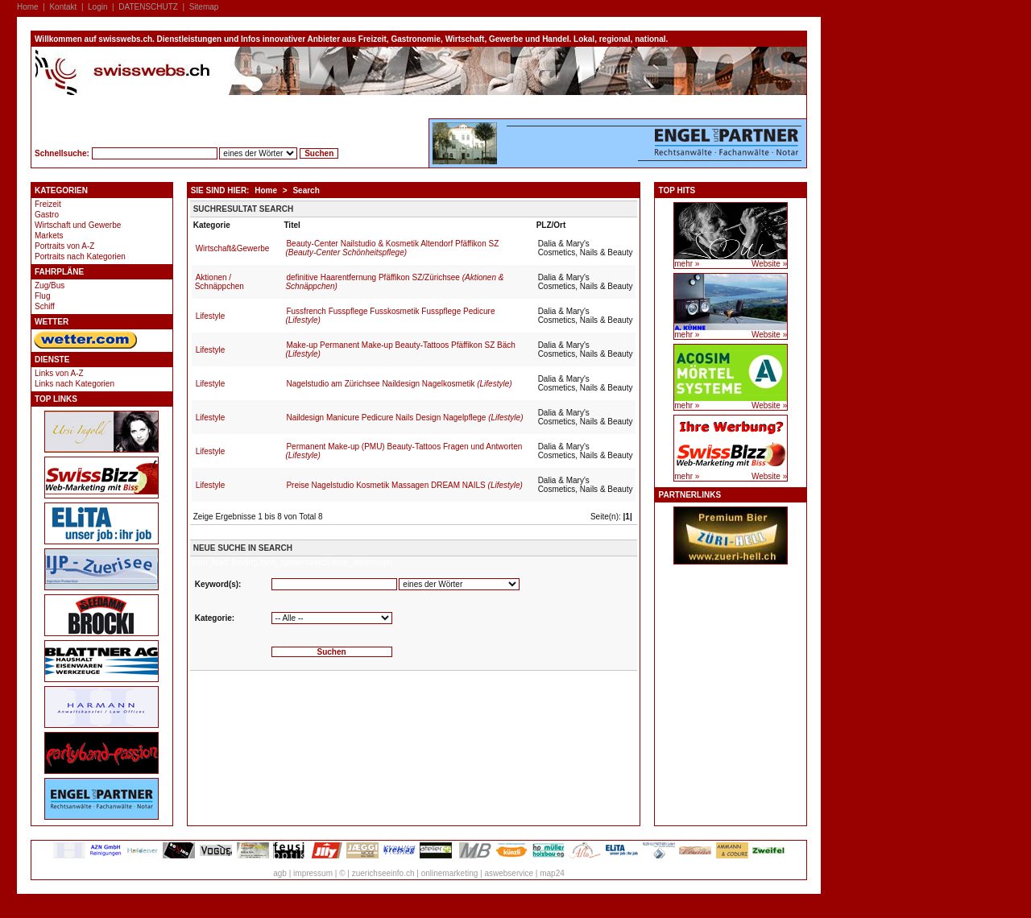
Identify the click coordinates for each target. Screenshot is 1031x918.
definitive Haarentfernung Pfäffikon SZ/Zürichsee (394, 282)
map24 (552, 873)
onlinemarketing (449, 873)
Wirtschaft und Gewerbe (78, 225)
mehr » (686, 263)
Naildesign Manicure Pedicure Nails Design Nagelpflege (404, 417)
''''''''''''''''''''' (331, 618)
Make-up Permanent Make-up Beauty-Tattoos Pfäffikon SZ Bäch (400, 349)
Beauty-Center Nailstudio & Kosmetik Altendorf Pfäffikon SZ (392, 248)
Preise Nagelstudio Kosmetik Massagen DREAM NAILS (404, 485)
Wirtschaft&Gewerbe (233, 248)
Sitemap (204, 6)
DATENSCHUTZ (148, 6)
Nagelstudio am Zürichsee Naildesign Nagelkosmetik (398, 383)
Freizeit (48, 204)
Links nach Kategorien (74, 383)
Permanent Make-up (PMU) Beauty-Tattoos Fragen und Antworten (403, 451)
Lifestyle (211, 316)
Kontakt (63, 6)
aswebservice (508, 873)
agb (280, 873)
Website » (769, 263)
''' (459, 584)
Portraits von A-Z (64, 246)
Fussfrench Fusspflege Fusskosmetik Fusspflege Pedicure (390, 316)
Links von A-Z (59, 373)
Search (305, 190)
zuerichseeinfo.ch (383, 873)
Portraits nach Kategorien (80, 256)
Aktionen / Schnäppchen (219, 282)
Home (28, 6)
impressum (313, 873)
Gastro (47, 214)
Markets (49, 235)
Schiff (45, 306)
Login (97, 6)
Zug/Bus (49, 285)
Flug (42, 296)
